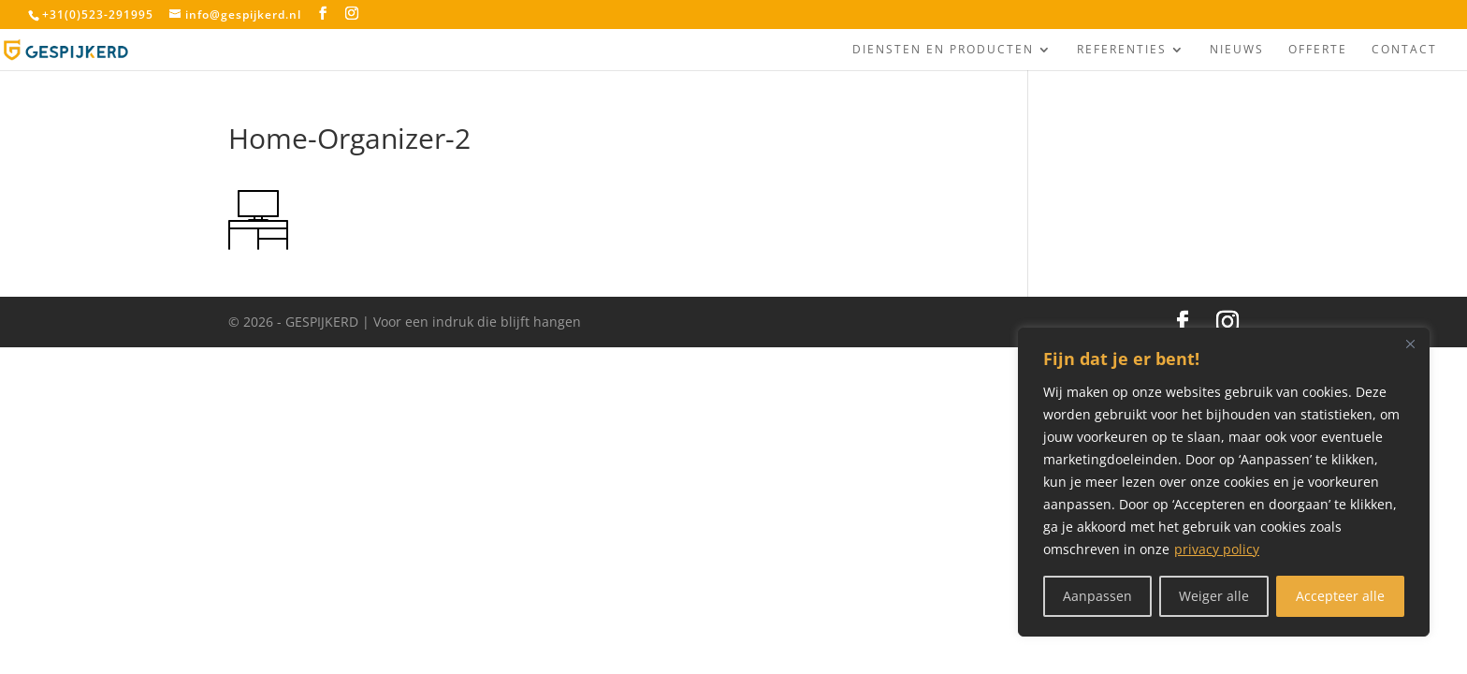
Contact (1404, 50)
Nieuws (1237, 50)
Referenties (1122, 50)
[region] (1224, 482)
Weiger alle (1214, 596)
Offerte (1317, 50)
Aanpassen (1097, 596)
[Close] (1410, 343)
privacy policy (1216, 549)
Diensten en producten (943, 50)
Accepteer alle (1340, 596)
